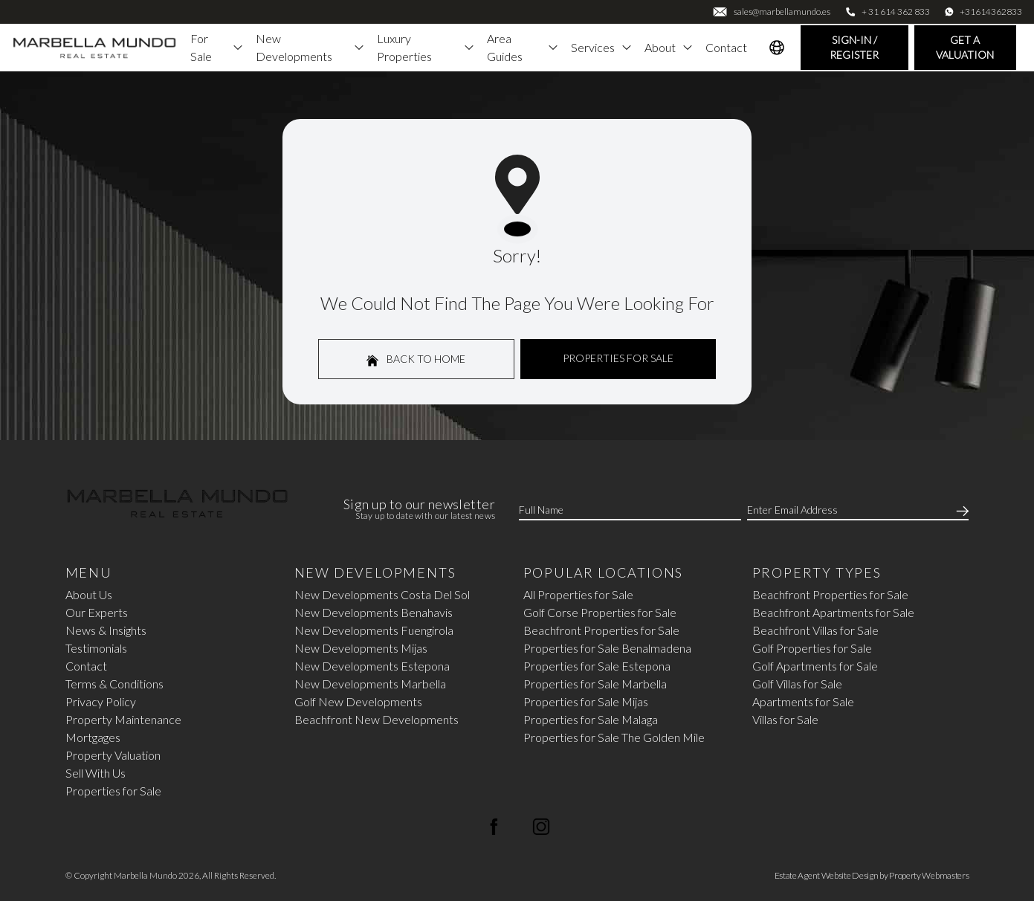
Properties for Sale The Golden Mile (614, 737)
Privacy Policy (100, 701)
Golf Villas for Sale (797, 683)
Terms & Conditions (114, 683)
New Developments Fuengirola (373, 630)
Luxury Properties (426, 47)
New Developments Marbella (370, 683)
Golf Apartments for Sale (815, 666)
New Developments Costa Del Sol (382, 594)
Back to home (415, 359)
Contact (726, 47)
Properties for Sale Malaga (590, 719)
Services (602, 47)
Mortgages (92, 737)
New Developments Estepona (372, 666)
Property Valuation (113, 755)
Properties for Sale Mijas (585, 701)
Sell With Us (95, 773)
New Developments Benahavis (373, 612)
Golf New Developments (358, 701)
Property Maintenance (123, 719)
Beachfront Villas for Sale (815, 630)
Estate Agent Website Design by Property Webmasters (872, 875)
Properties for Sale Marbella (595, 683)
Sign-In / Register (854, 47)
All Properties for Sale (578, 594)
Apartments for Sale (803, 701)
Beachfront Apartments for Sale (833, 612)
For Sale (217, 47)
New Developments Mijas (360, 648)
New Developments (310, 47)
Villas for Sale (785, 719)
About (669, 47)
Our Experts (96, 612)
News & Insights (105, 630)
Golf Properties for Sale (812, 648)
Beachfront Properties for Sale (601, 630)
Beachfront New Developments (376, 719)
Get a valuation (965, 47)
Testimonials (96, 648)
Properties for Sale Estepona (597, 666)
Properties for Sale (113, 791)
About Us (88, 594)
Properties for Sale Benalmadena (607, 648)
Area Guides (523, 47)
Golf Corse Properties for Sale (599, 612)
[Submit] (960, 510)
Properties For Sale (618, 358)
